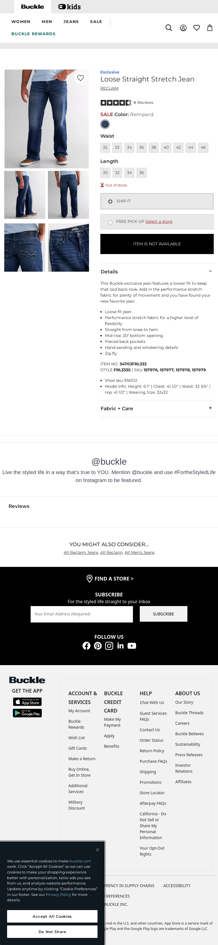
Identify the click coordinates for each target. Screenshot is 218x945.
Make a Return (82, 758)
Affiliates (183, 781)
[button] (21, 22)
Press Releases (188, 754)
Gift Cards (77, 748)
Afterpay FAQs (153, 803)
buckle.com (80, 861)
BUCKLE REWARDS (33, 33)
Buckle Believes (189, 733)
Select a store (158, 221)
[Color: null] (105, 124)
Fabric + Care (157, 408)
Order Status (151, 740)
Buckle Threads (189, 712)
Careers (182, 723)
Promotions (151, 782)
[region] (52, 893)
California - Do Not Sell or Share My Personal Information (153, 825)
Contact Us (150, 729)
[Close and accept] (97, 850)
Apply (109, 735)
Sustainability (187, 744)
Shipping (148, 771)
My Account (79, 710)
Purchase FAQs (153, 761)
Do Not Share (52, 931)
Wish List (76, 737)
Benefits (111, 746)
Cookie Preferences (109, 896)
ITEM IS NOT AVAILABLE (157, 243)
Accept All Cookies (52, 916)
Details (157, 271)
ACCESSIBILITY (177, 885)
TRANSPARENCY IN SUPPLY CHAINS (121, 885)
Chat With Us (152, 702)
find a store (114, 578)
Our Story (184, 702)
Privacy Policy (58, 894)
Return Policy (152, 750)
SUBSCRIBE (163, 614)
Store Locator (152, 792)
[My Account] (183, 28)
